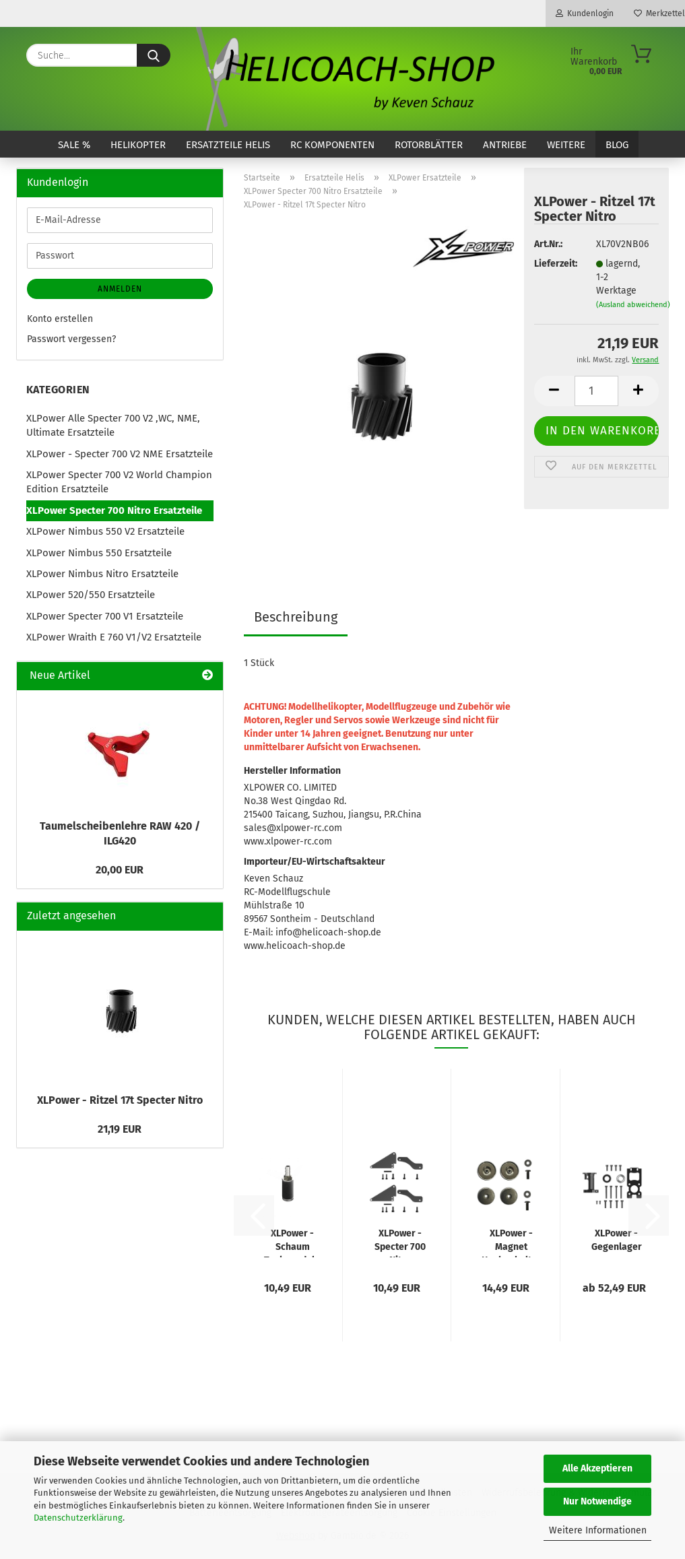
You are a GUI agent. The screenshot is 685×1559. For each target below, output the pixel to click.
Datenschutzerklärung (78, 1518)
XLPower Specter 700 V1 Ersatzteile (104, 616)
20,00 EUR (119, 869)
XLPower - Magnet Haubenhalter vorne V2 (511, 1242)
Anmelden (120, 289)
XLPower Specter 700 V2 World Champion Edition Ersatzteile (119, 482)
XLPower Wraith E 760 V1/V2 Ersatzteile (113, 637)
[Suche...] (153, 55)
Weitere (566, 145)
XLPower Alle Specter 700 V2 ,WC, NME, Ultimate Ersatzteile (113, 425)
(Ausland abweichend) (633, 304)
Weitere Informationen (598, 1530)
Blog (617, 145)
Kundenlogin (585, 13)
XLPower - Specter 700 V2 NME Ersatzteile (119, 454)
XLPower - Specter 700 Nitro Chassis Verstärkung (400, 1242)
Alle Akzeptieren (597, 1468)
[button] (554, 391)
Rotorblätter (429, 145)
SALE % (74, 145)
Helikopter (138, 145)
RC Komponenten (332, 145)
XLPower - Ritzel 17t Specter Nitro (120, 1100)
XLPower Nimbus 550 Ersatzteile (99, 553)
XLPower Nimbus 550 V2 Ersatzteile (105, 531)
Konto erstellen (60, 319)
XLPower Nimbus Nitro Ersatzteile (102, 574)
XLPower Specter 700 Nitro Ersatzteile (114, 510)
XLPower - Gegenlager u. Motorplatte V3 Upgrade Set (616, 1242)
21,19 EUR (119, 1129)
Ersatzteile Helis (228, 145)
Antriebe (505, 145)
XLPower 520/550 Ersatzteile (90, 595)
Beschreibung (295, 617)
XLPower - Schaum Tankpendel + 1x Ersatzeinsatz (292, 1242)
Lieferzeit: (555, 263)
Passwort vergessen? (71, 339)
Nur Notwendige (597, 1501)
